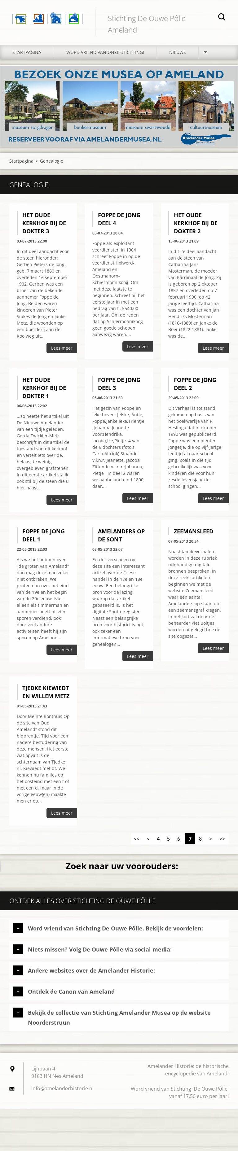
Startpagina (26, 52)
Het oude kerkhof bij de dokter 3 (44, 223)
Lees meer (62, 348)
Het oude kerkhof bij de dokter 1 (44, 388)
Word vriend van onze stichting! (105, 52)
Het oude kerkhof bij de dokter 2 (196, 223)
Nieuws (177, 52)
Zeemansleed (193, 531)
